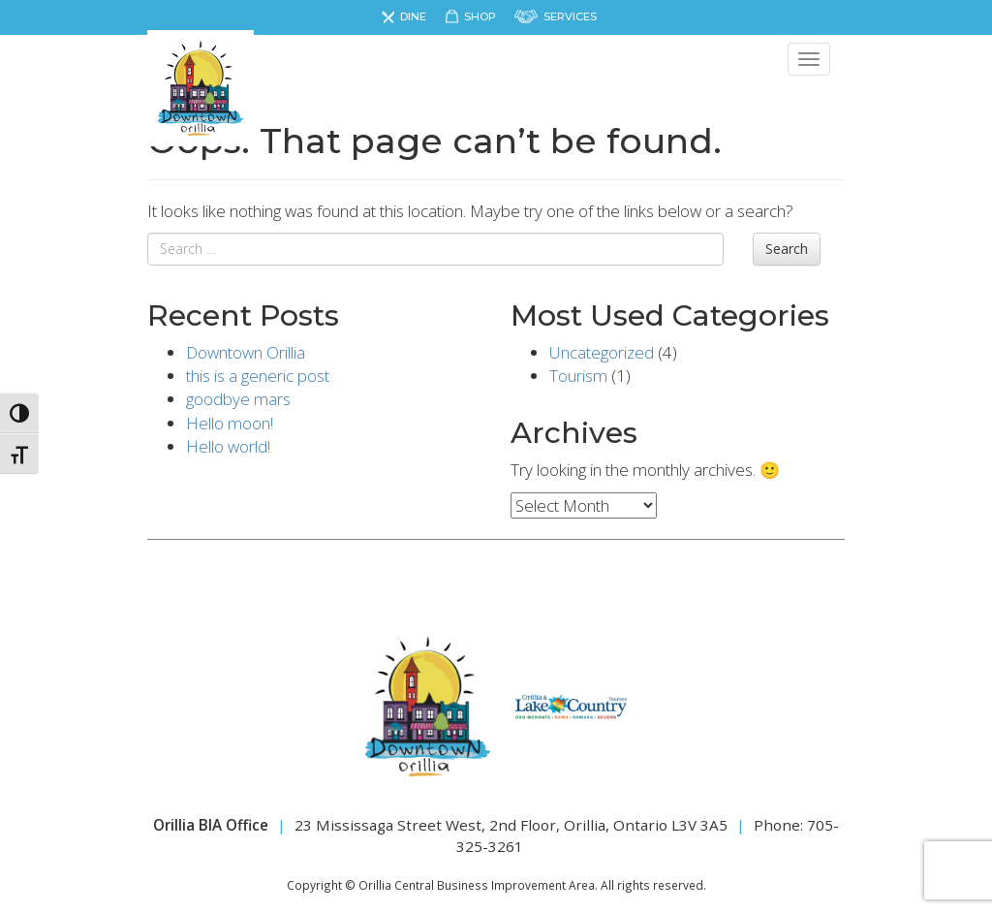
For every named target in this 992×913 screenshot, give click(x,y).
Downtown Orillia (245, 352)
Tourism (578, 375)
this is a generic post (257, 375)
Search (786, 248)
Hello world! (228, 446)
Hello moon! (229, 423)
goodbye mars (238, 399)
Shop (480, 16)
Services (570, 16)
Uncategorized (601, 352)
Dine (413, 16)
